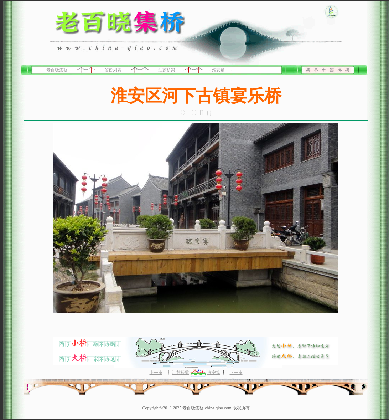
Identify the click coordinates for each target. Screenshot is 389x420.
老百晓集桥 (57, 69)
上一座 (156, 372)
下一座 (236, 372)
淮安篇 (218, 69)
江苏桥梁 (166, 69)
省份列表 (112, 69)
